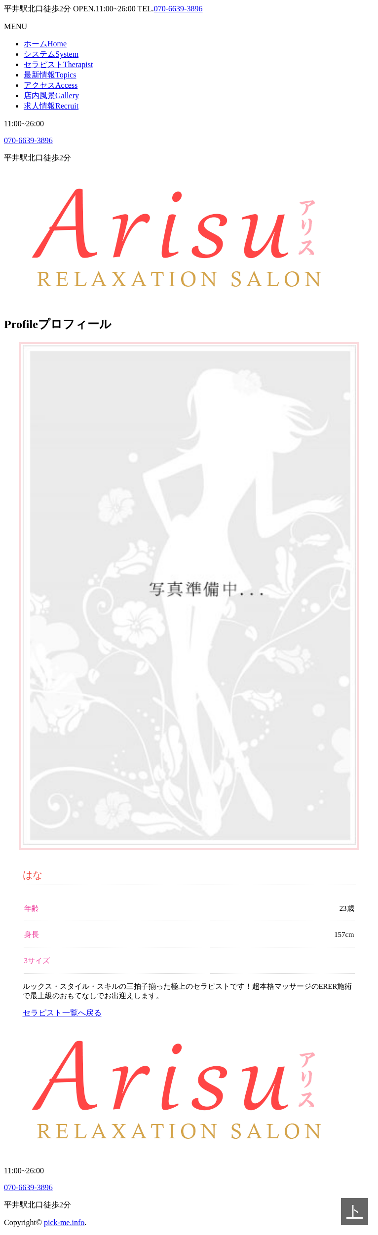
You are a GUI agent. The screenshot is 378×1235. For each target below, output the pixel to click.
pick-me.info (64, 1222)
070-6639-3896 (178, 8)
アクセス (50, 85)
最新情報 (50, 75)
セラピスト (58, 64)
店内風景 (51, 95)
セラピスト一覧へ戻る (62, 1013)
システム (51, 54)
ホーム (45, 43)
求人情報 (51, 106)
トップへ (354, 1213)
